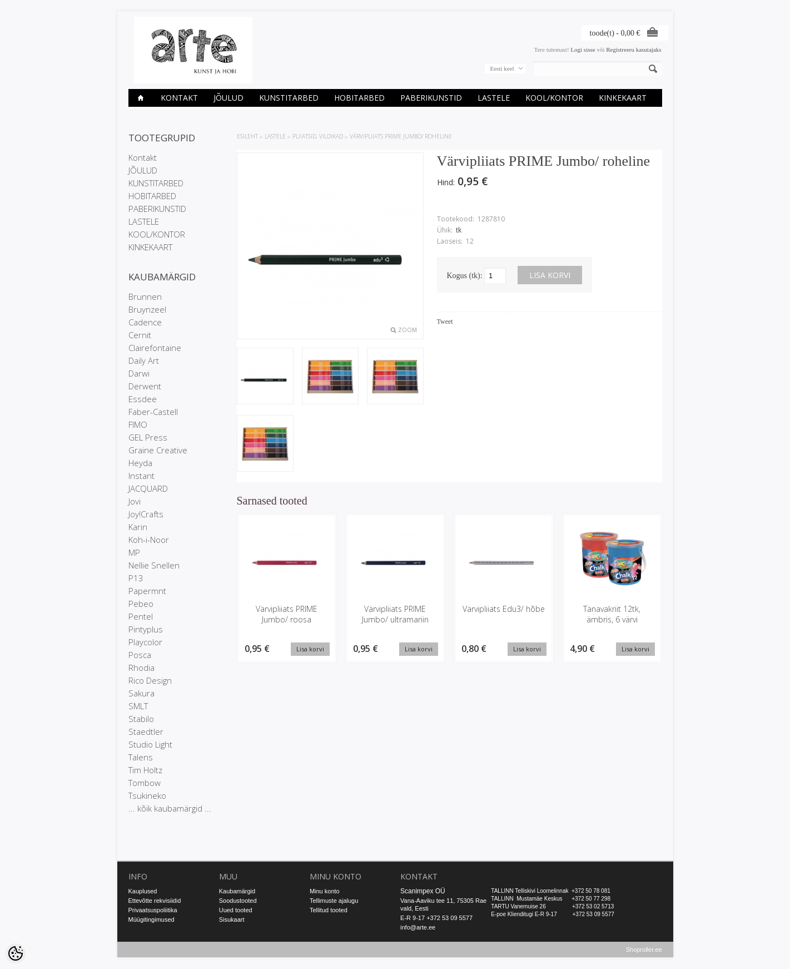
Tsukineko (147, 795)
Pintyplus (145, 629)
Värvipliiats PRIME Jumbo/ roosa (286, 614)
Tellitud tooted (328, 910)
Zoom (407, 330)
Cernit (139, 334)
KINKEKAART (623, 97)
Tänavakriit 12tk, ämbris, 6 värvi (611, 614)
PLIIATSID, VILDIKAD (317, 136)
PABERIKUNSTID (431, 97)
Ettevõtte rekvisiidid (154, 900)
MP (134, 552)
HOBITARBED (359, 97)
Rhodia (141, 667)
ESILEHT (247, 136)
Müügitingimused (151, 919)
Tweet (445, 321)
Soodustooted (238, 900)
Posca (139, 654)
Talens (140, 757)
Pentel (140, 616)
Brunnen (145, 296)
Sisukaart (232, 919)
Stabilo (141, 718)
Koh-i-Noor (148, 539)
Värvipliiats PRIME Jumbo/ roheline (401, 136)
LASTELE (494, 97)
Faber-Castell (153, 411)
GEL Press (147, 437)
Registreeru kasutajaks (633, 49)
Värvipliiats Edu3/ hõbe (504, 609)
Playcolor (145, 641)
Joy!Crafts (145, 514)
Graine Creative (157, 450)
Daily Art (143, 360)
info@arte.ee (417, 927)
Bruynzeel (147, 309)
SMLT (138, 705)
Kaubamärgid (237, 891)
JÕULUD (228, 97)
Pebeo (140, 603)
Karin (137, 526)
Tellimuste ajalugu (334, 900)
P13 (135, 578)
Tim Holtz (145, 769)
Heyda (140, 462)
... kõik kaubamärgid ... (169, 808)
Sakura (141, 693)
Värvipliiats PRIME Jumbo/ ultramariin (395, 614)
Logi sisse (582, 49)
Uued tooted (235, 910)
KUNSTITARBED (289, 97)
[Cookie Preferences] (16, 953)
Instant (141, 475)
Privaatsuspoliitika (152, 910)
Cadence (145, 322)
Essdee (142, 398)
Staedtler (145, 731)
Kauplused (142, 891)
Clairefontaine (154, 347)
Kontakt (179, 97)
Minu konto (325, 891)
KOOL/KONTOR (554, 97)
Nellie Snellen (154, 565)
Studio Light (150, 744)
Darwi (139, 373)
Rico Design (150, 680)
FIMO (137, 424)
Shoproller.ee (644, 950)
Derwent (144, 386)
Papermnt (147, 590)
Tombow (144, 782)
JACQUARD (148, 488)
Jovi (134, 501)
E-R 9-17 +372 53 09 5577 (436, 917)
